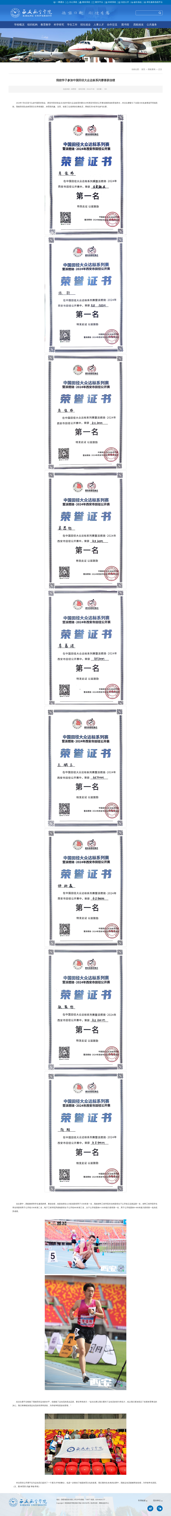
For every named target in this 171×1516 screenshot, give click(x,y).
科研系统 (110, 2)
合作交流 (112, 24)
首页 (143, 69)
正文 (160, 69)
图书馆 (125, 24)
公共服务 (152, 24)
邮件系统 (136, 2)
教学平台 (97, 2)
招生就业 (85, 24)
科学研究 (59, 24)
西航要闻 (151, 69)
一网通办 (58, 2)
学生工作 (72, 24)
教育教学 (46, 24)
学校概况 (19, 24)
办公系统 (71, 2)
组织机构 (32, 24)
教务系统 (84, 2)
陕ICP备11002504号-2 (83, 1503)
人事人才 (99, 24)
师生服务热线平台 (153, 2)
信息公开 (123, 2)
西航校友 (138, 24)
